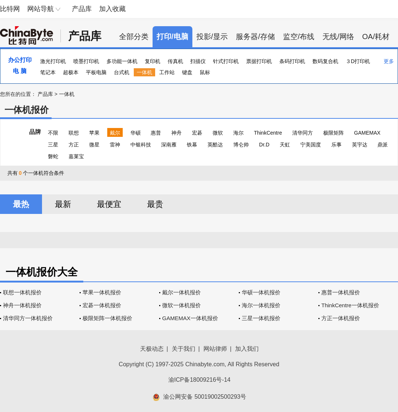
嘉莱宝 (76, 156)
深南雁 (169, 145)
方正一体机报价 (340, 318)
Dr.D (264, 145)
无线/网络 (338, 36)
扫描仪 (198, 61)
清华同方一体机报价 (28, 318)
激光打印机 (53, 61)
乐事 (336, 145)
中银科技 (140, 145)
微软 (218, 133)
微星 (94, 145)
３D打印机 (358, 61)
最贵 (155, 204)
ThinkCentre (268, 133)
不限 (53, 133)
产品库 (82, 9)
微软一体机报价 (181, 305)
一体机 (144, 72)
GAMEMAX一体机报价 (190, 318)
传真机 (175, 61)
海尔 (238, 133)
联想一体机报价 (22, 292)
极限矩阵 (333, 133)
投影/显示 (212, 36)
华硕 (135, 133)
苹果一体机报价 (102, 292)
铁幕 (192, 145)
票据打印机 (259, 61)
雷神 (115, 145)
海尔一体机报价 (261, 305)
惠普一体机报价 (340, 292)
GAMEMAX (367, 133)
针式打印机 (226, 61)
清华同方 (302, 133)
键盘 (187, 72)
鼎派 (382, 145)
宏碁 (197, 133)
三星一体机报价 (261, 318)
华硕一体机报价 (261, 292)
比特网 (10, 9)
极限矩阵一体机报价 (107, 318)
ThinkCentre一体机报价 (350, 305)
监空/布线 (299, 36)
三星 (53, 145)
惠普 (156, 133)
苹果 (94, 133)
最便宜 (109, 204)
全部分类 (134, 36)
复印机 (152, 61)
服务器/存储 (255, 36)
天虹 (285, 145)
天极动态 (152, 349)
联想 (74, 133)
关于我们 (183, 349)
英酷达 (215, 145)
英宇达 (359, 145)
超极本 (70, 72)
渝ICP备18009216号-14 (199, 380)
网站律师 (215, 349)
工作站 (167, 72)
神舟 (176, 133)
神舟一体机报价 (22, 305)
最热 (21, 204)
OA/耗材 (376, 36)
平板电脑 (96, 72)
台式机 (121, 72)
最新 (63, 204)
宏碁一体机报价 (102, 305)
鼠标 (205, 72)
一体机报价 (26, 110)
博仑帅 (241, 145)
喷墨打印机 (86, 61)
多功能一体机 (122, 61)
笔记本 (48, 72)
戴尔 (115, 133)
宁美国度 (310, 145)
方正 (74, 145)
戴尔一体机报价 (181, 292)
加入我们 (247, 349)
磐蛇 (53, 156)
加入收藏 (112, 9)
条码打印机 (292, 61)
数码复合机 (325, 61)
